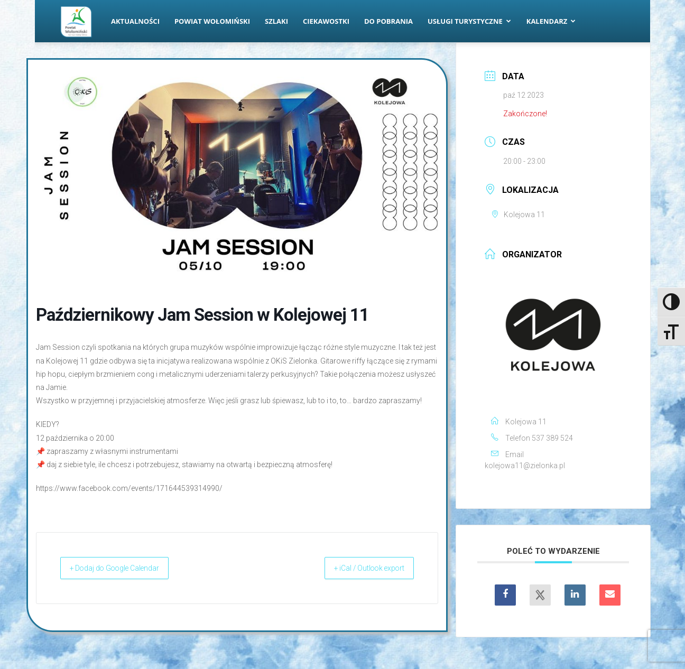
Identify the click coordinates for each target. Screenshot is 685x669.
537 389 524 (552, 438)
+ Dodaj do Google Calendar (126, 568)
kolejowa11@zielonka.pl (525, 465)
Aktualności (135, 21)
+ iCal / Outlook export (359, 568)
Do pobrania (388, 21)
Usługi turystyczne (469, 21)
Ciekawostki (326, 21)
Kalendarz (551, 21)
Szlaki (276, 21)
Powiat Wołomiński (212, 21)
